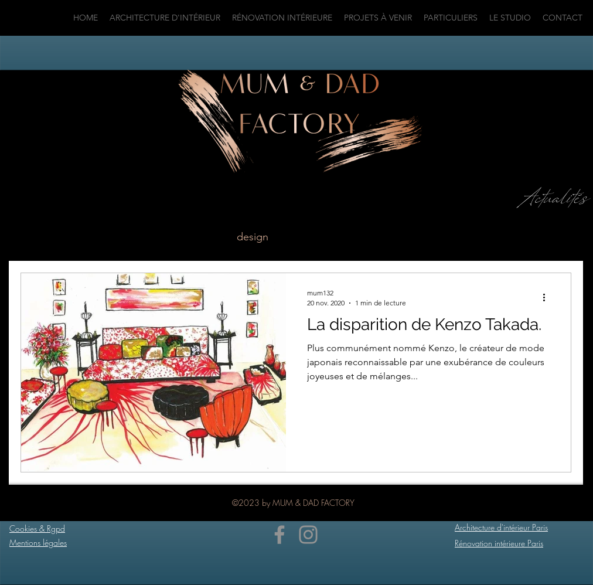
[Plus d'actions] (548, 297)
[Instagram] (308, 534)
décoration (439, 236)
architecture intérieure (161, 236)
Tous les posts (54, 236)
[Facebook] (279, 534)
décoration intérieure (341, 236)
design (252, 236)
